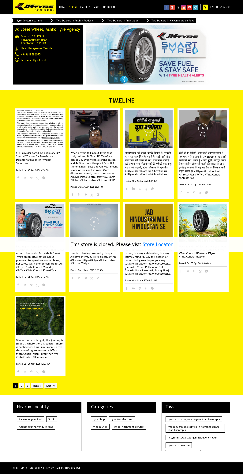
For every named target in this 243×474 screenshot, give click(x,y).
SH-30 (51, 419)
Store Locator (158, 244)
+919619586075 (31, 54)
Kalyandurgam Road (30, 419)
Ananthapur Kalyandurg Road (36, 426)
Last (48, 385)
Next (36, 385)
